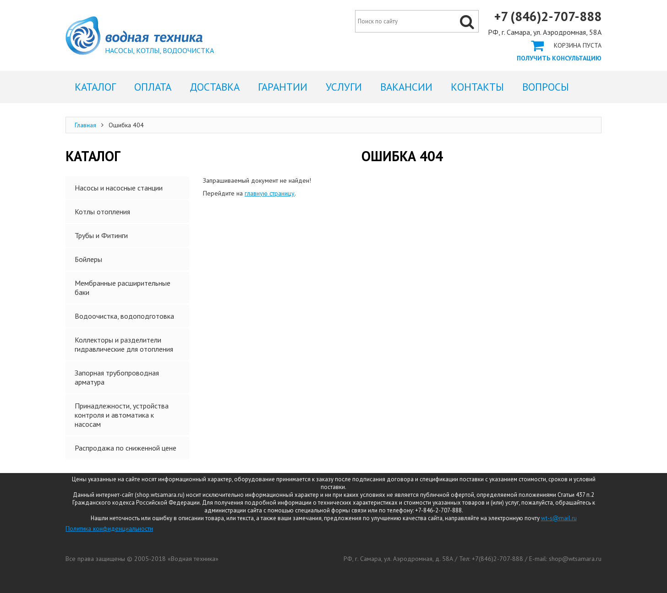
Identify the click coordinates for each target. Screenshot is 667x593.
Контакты (477, 86)
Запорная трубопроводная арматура (117, 377)
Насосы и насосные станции (119, 187)
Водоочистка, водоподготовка (124, 316)
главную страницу (270, 193)
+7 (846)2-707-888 (547, 16)
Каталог (95, 86)
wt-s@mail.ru (559, 518)
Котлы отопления (102, 211)
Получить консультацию (559, 58)
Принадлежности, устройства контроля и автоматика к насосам (122, 415)
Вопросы (545, 86)
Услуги (344, 86)
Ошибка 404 (134, 35)
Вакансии (406, 86)
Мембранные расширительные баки (122, 287)
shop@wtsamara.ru (575, 559)
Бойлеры (88, 259)
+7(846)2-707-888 (497, 559)
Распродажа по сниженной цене (125, 447)
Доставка (215, 86)
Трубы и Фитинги (101, 235)
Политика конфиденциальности (109, 528)
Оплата (152, 86)
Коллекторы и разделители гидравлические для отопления (124, 344)
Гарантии (282, 86)
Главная (85, 125)
